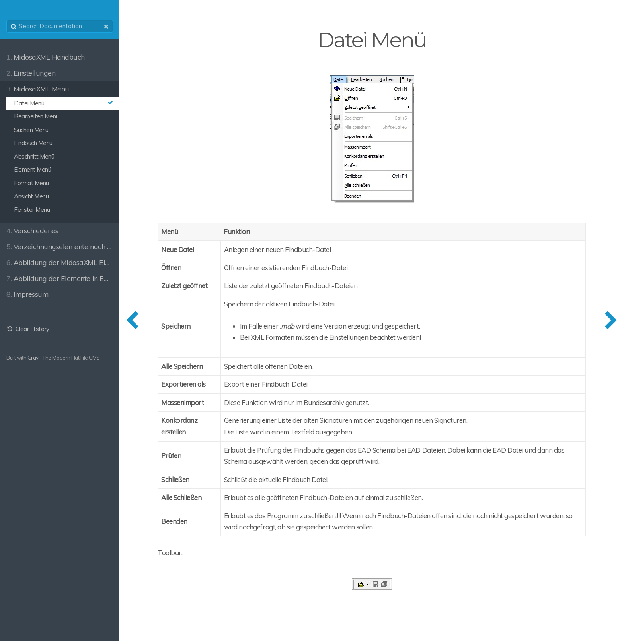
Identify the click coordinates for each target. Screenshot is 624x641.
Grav (33, 357)
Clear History (27, 329)
